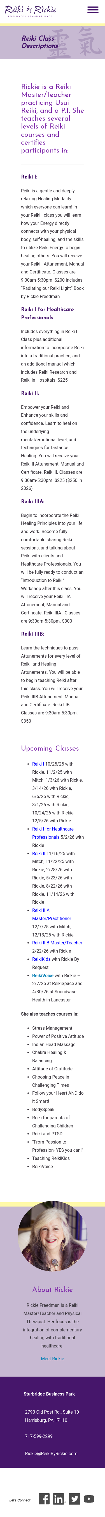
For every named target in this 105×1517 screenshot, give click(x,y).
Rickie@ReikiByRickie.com (51, 1453)
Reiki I (38, 764)
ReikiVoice (42, 975)
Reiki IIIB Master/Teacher (57, 943)
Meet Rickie (52, 1358)
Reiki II (38, 853)
